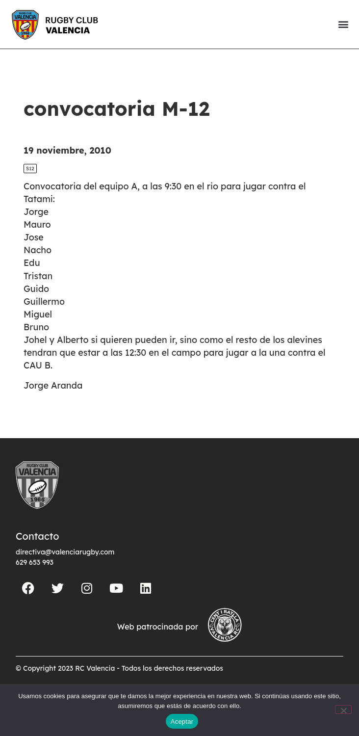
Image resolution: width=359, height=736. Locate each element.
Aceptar (182, 721)
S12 (30, 168)
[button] (343, 24)
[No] (343, 709)
